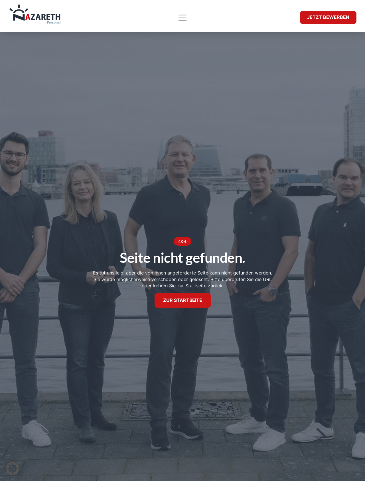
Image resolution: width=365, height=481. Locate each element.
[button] (182, 18)
